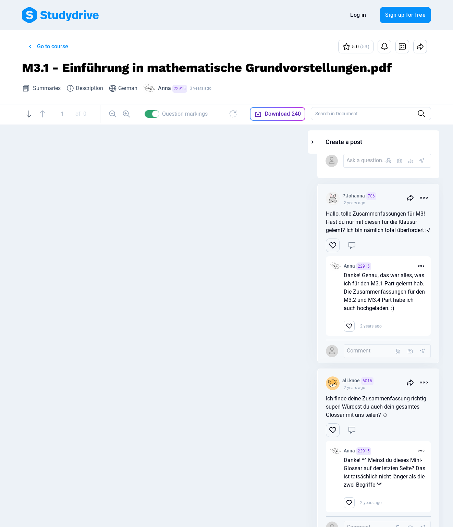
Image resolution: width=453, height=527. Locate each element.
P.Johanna (401, 196)
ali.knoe (400, 381)
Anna (172, 89)
